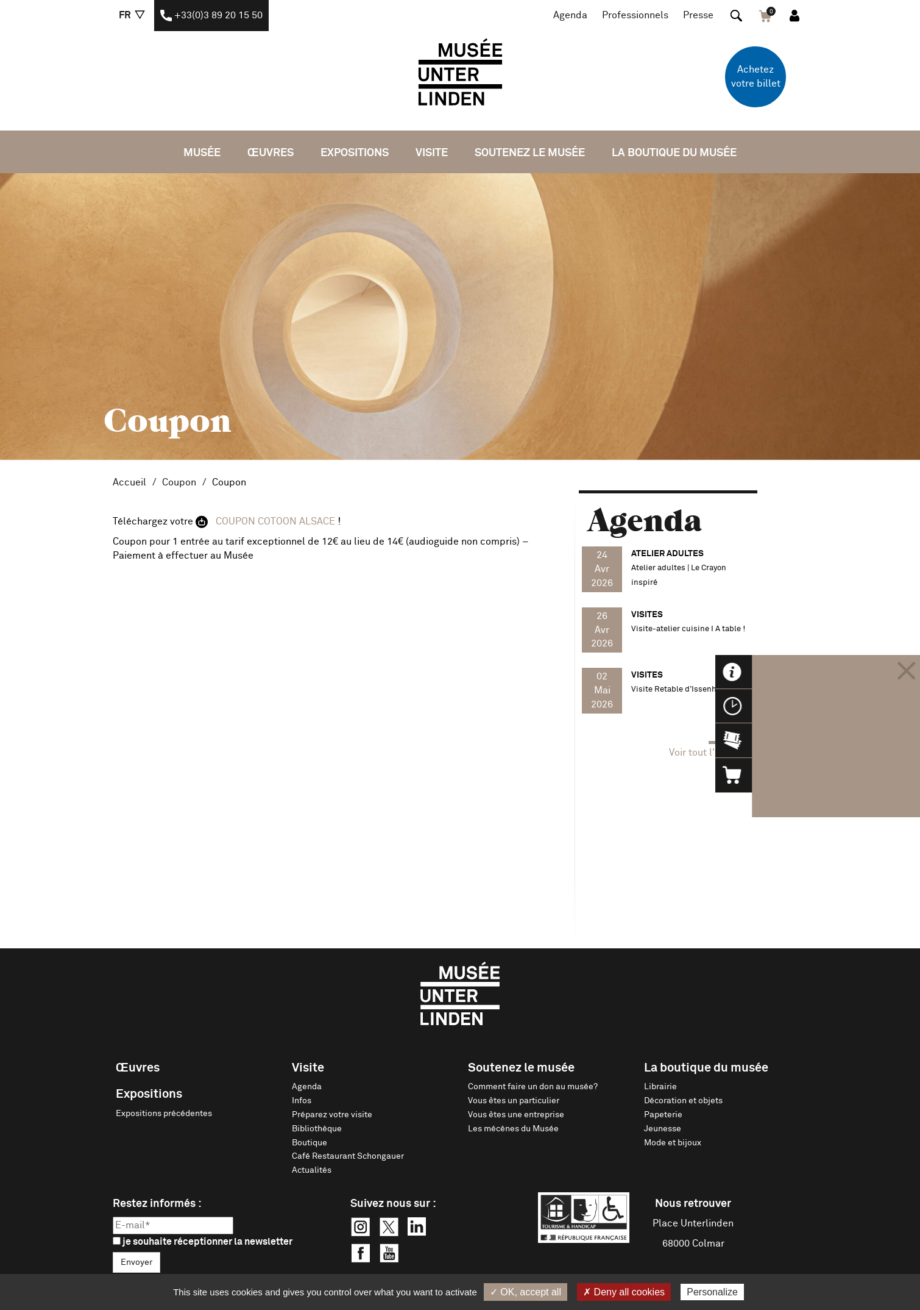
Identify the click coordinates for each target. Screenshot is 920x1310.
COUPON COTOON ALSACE (277, 521)
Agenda (570, 15)
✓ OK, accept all (525, 1292)
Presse (698, 15)
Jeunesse (662, 1129)
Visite (432, 153)
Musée (202, 153)
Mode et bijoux (672, 1143)
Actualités (311, 1170)
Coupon (179, 482)
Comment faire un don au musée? (533, 1087)
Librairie (660, 1087)
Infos (301, 1101)
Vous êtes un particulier (513, 1101)
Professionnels (635, 15)
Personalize (712, 1292)
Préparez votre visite (332, 1115)
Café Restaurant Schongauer (348, 1156)
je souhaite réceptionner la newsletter (202, 1242)
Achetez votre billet (755, 76)
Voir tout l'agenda (708, 752)
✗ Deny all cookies (624, 1292)
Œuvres (270, 153)
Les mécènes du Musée (513, 1129)
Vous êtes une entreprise (516, 1115)
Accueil (129, 482)
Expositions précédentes (164, 1113)
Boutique (309, 1143)
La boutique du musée (674, 153)
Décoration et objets (683, 1101)
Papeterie (663, 1115)
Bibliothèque (317, 1129)
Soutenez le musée (530, 153)
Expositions (354, 153)
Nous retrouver (693, 1203)
